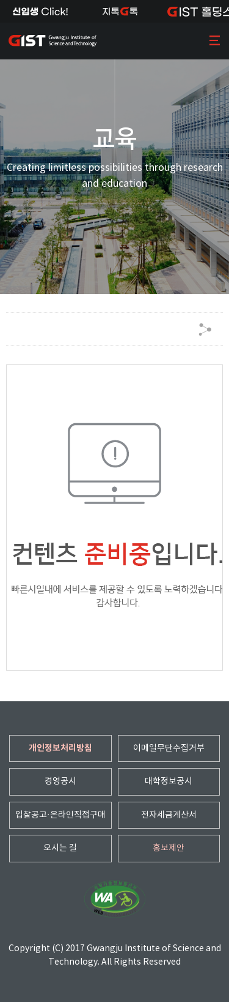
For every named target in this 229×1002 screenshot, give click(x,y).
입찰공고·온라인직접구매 (60, 815)
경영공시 (60, 781)
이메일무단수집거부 (169, 748)
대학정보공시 (168, 781)
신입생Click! (40, 11)
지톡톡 (120, 11)
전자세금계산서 (169, 815)
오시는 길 (60, 848)
